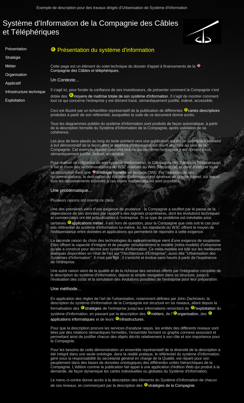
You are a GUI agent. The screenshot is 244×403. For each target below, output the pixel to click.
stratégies (91, 308)
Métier (10, 66)
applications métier (85, 223)
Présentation (16, 49)
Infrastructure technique (25, 92)
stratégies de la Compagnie (169, 385)
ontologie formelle (109, 172)
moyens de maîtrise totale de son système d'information (118, 96)
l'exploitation (203, 308)
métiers (155, 313)
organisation (185, 313)
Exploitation (15, 100)
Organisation (16, 75)
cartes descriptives (202, 110)
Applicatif (13, 83)
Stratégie (12, 57)
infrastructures (129, 319)
